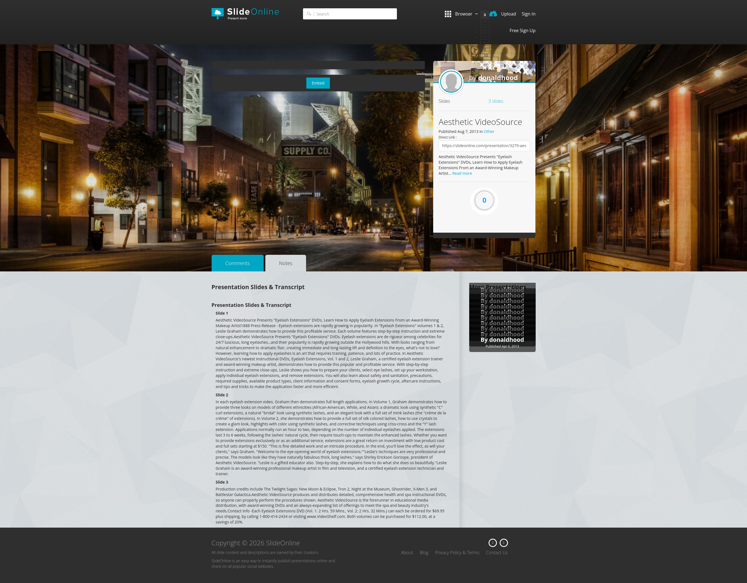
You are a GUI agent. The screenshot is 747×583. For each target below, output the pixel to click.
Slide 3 (222, 482)
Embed (318, 83)
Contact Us (497, 552)
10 (486, 55)
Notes (285, 263)
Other (489, 131)
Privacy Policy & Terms (457, 552)
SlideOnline (249, 14)
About (407, 552)
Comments (237, 263)
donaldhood (498, 77)
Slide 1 (222, 313)
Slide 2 (222, 394)
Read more (462, 173)
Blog (424, 552)
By (485, 339)
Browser (461, 14)
